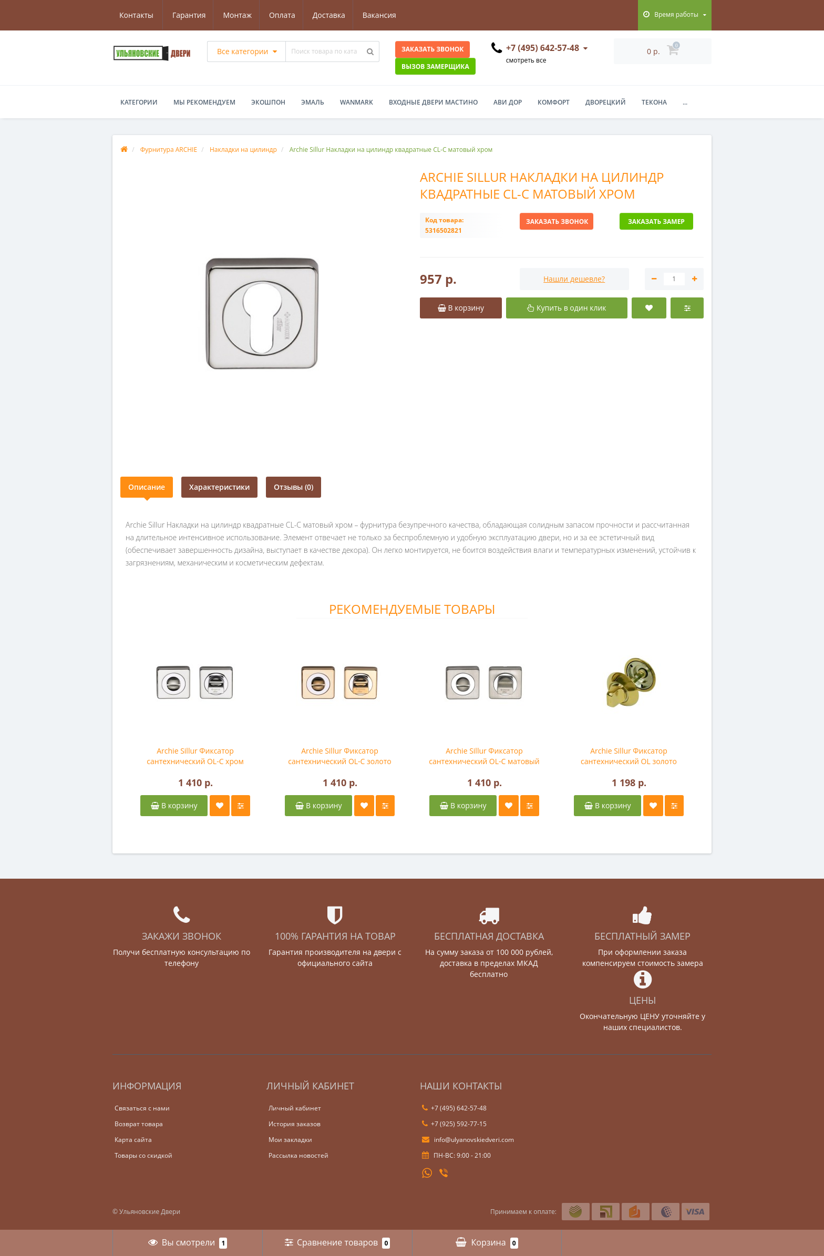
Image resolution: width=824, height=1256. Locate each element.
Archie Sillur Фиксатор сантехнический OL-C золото (339, 756)
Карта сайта (133, 1139)
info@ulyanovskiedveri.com (468, 1139)
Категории (139, 102)
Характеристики (219, 487)
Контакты (386, 15)
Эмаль (312, 102)
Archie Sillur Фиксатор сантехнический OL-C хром (195, 756)
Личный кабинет (295, 1108)
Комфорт (554, 102)
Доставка (280, 15)
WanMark (356, 102)
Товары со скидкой (143, 1155)
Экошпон (268, 102)
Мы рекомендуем (204, 102)
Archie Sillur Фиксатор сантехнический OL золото (629, 756)
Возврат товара (139, 1123)
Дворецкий (605, 102)
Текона (654, 102)
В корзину (174, 805)
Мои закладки (290, 1139)
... (685, 102)
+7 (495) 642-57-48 (454, 1108)
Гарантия (136, 15)
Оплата (232, 15)
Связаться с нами (142, 1108)
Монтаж (186, 15)
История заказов (295, 1123)
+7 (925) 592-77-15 (454, 1123)
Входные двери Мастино (433, 102)
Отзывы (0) (293, 487)
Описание (146, 487)
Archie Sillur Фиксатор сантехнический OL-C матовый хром (484, 756)
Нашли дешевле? (574, 279)
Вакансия (332, 15)
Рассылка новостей (298, 1155)
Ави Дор (507, 102)
